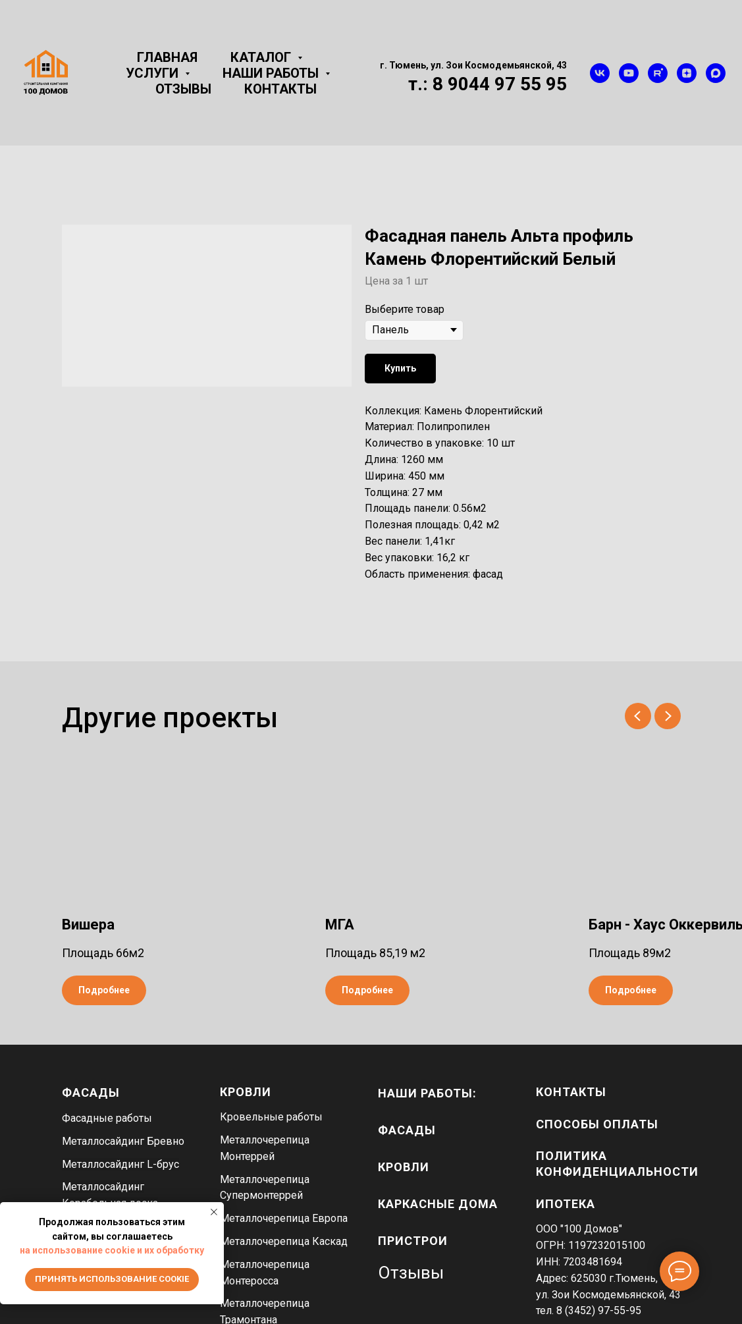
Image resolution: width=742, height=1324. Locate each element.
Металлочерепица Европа (284, 1218)
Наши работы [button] (272, 73)
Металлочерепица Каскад (284, 1241)
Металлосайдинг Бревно (123, 1141)
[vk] (600, 73)
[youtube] (629, 73)
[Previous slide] (638, 716)
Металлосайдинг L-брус (120, 1164)
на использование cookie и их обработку (112, 1250)
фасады (407, 1130)
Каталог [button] (262, 57)
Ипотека (565, 1204)
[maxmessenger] (716, 73)
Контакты (280, 89)
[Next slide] (667, 716)
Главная (167, 57)
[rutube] (658, 73)
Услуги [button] (154, 73)
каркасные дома (438, 1204)
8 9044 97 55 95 (500, 84)
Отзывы (183, 89)
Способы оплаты (597, 1124)
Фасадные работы (107, 1118)
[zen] (687, 73)
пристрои (413, 1241)
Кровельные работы (271, 1117)
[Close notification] (214, 1212)
